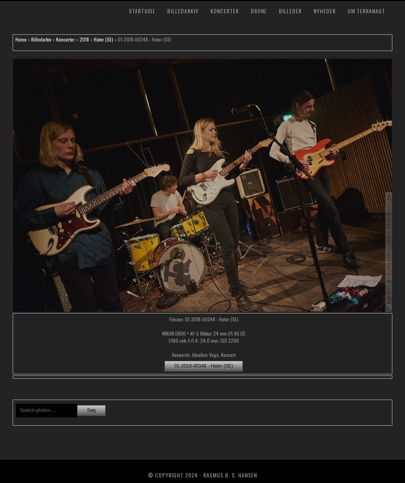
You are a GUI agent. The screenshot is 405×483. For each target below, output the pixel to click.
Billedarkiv (183, 11)
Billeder (290, 11)
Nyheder (325, 11)
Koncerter (224, 11)
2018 (84, 39)
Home (20, 39)
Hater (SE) (103, 39)
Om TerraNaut (366, 11)
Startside (142, 11)
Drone (259, 11)
